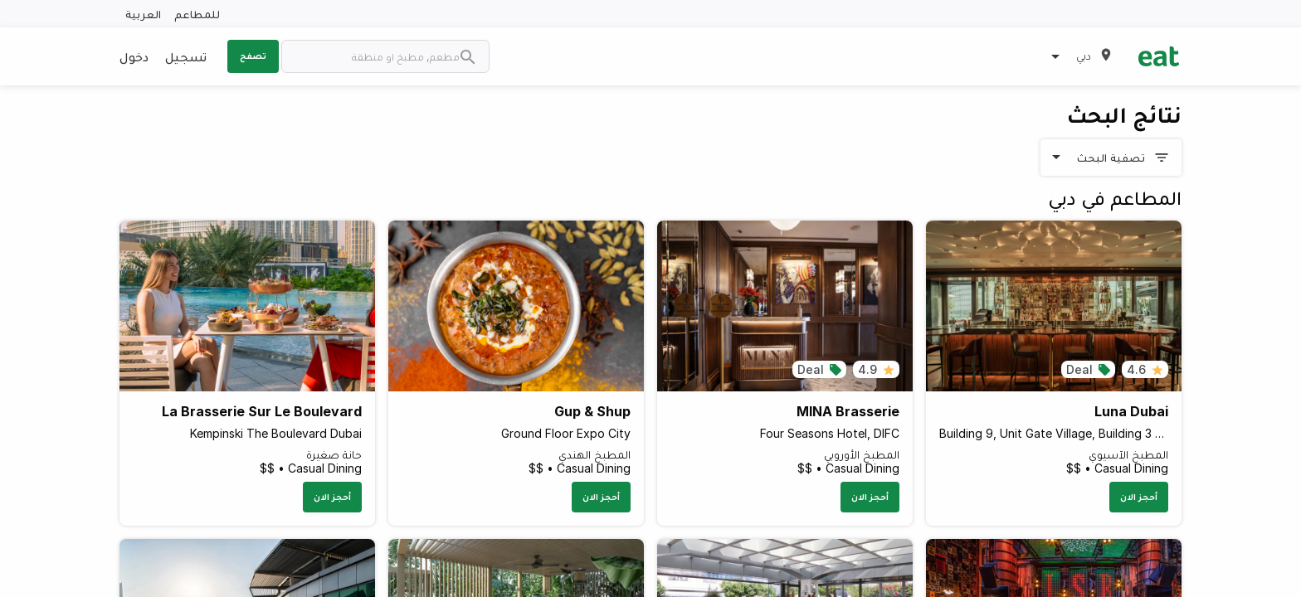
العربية (143, 14)
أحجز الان (1138, 496)
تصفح (253, 55)
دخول (134, 56)
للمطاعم (197, 14)
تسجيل (186, 56)
